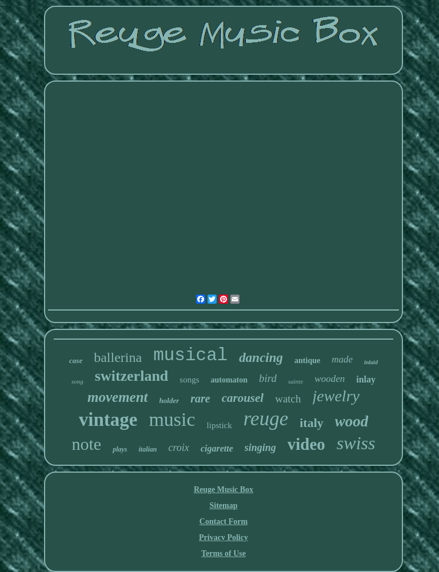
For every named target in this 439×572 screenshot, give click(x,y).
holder (169, 400)
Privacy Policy (223, 537)
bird (268, 378)
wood (352, 421)
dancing (261, 358)
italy (312, 423)
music (172, 419)
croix (179, 447)
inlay (366, 379)
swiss (356, 443)
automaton (229, 380)
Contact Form (223, 521)
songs (189, 379)
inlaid (371, 362)
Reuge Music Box (223, 489)
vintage (108, 419)
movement (117, 397)
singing (260, 447)
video (306, 444)
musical (190, 355)
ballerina (118, 357)
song (77, 381)
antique (307, 360)
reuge (266, 419)
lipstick (219, 425)
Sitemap (223, 505)
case (75, 360)
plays (120, 449)
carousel (243, 398)
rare (200, 398)
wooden (329, 378)
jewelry (336, 396)
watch (288, 399)
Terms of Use (223, 553)
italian (148, 449)
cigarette (217, 448)
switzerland (132, 376)
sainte (295, 381)
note (87, 443)
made (342, 359)
